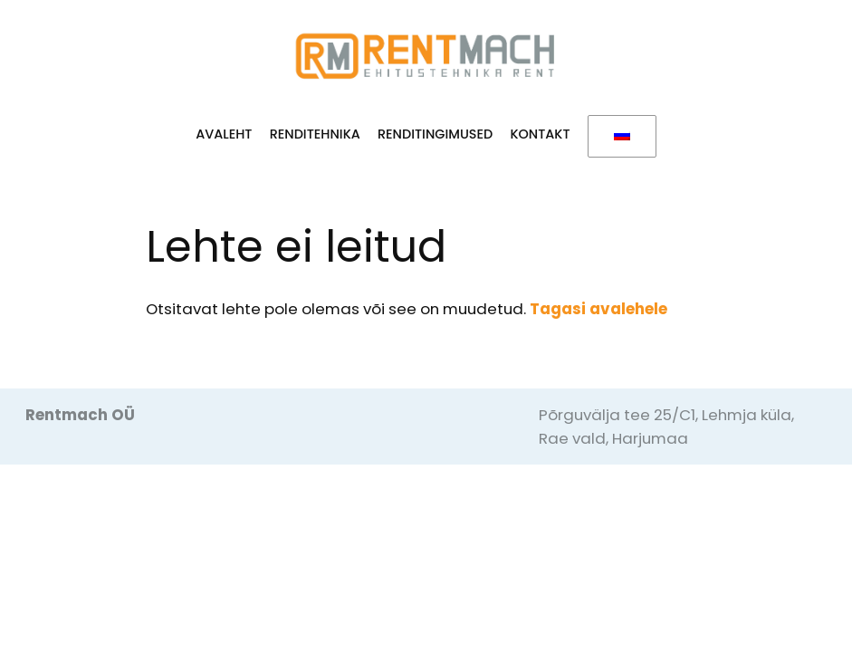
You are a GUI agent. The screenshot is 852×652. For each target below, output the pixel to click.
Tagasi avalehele (598, 309)
